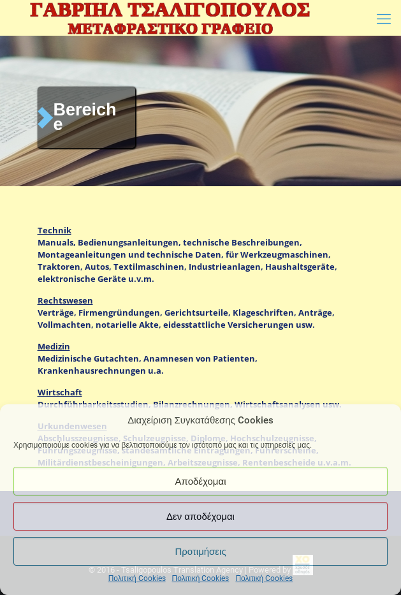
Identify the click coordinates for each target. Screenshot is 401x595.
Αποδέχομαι (200, 481)
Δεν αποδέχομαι (200, 516)
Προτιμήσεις (200, 551)
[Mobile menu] (384, 19)
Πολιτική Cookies (137, 578)
